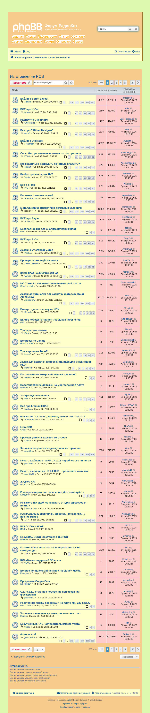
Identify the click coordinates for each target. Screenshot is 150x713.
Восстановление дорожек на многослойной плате (52, 384)
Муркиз (127, 591)
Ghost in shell (26, 286)
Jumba (27, 102)
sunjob (23, 539)
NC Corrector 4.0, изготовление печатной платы (50, 283)
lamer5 (27, 354)
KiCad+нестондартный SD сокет (40, 560)
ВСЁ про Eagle (29, 218)
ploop (27, 112)
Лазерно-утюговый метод (36, 249)
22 (93, 167)
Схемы (31, 36)
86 (89, 554)
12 (80, 267)
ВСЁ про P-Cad (29, 239)
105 (92, 454)
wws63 (27, 276)
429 (87, 102)
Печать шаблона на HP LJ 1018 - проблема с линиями (54, 471)
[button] (101, 82)
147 (76, 276)
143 (82, 253)
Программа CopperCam (35, 581)
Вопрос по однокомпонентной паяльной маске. (50, 570)
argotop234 (25, 584)
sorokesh (127, 569)
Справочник (33, 41)
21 (89, 167)
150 (92, 276)
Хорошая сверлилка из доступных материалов (50, 448)
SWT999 (24, 495)
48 (89, 188)
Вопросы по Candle (32, 340)
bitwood (28, 368)
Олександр (29, 123)
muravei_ (127, 384)
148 (82, 276)
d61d (22, 322)
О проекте (63, 41)
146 (71, 276)
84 (89, 113)
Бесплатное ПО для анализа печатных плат (48, 228)
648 (92, 211)
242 (76, 147)
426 (71, 102)
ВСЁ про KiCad (29, 109)
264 (82, 641)
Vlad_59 (127, 373)
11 (76, 267)
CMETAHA (127, 217)
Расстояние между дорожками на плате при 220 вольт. (55, 602)
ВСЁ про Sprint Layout (34, 98)
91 (89, 134)
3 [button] (116, 82)
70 (89, 123)
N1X (127, 129)
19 (80, 167)
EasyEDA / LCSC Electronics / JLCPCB (44, 536)
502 (71, 303)
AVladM (127, 141)
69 (85, 123)
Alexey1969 (127, 514)
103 (82, 454)
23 (93, 399)
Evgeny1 (127, 536)
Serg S (127, 238)
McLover (24, 387)
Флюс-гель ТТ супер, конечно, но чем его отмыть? (52, 416)
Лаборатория (47, 36)
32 (93, 157)
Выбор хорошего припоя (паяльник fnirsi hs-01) (50, 319)
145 (92, 253)
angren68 (127, 98)
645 (76, 211)
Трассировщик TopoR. (34, 351)
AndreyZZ (127, 249)
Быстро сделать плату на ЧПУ (39, 309)
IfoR (26, 553)
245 (92, 147)
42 (80, 178)
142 (76, 253)
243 (82, 147)
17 (80, 202)
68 (80, 123)
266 (92, 641)
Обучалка (78, 36)
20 (85, 167)
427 (76, 102)
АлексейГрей (127, 163)
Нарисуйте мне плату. (34, 119)
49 (93, 188)
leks (26, 398)
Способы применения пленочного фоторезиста (50, 153)
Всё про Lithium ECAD (34, 406)
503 (76, 303)
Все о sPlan (27, 184)
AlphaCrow (29, 300)
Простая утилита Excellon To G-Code (43, 437)
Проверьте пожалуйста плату (39, 260)
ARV (127, 108)
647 (87, 211)
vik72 (127, 547)
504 (82, 303)
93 (89, 222)
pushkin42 (29, 463)
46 (80, 188)
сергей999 (127, 195)
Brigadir (28, 312)
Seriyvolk (127, 362)
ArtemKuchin (30, 198)
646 (82, 211)
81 (76, 113)
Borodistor (127, 207)
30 (85, 157)
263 (76, 641)
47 (85, 188)
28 (76, 157)
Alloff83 (127, 184)
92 (93, 134)
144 (87, 253)
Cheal (23, 430)
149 (87, 276)
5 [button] (125, 82)
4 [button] (120, 82)
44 (89, 178)
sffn (127, 623)
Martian (28, 409)
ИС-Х (23, 529)
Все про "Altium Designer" (36, 130)
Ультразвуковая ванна (34, 395)
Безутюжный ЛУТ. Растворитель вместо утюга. (50, 623)
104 (87, 454)
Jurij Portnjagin (127, 119)
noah (22, 231)
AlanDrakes (127, 481)
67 (76, 123)
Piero (26, 333)
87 (93, 554)
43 (85, 178)
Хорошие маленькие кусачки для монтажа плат (50, 613)
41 (76, 178)
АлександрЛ (127, 152)
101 (71, 454)
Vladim (27, 177)
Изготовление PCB (27, 76)
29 (80, 157)
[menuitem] (26, 51)
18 (76, 167)
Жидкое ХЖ (27, 481)
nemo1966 (127, 350)
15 (93, 267)
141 (71, 253)
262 (71, 641)
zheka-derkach (31, 263)
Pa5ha (27, 253)
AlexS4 (127, 426)
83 (85, 113)
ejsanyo (127, 437)
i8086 (27, 156)
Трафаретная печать (33, 330)
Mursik (127, 308)
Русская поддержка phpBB (75, 703)
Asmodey (127, 272)
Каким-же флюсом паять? (37, 195)
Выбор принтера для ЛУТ (36, 174)
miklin (127, 295)
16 (76, 202)
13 (85, 267)
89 (80, 134)
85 (93, 113)
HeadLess (127, 460)
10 (93, 368)
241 (71, 147)
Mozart (27, 167)
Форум (78, 41)
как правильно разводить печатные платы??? (50, 163)
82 (80, 113)
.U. (25, 520)
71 (93, 123)
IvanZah (127, 260)
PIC (26, 188)
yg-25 (127, 394)
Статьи (64, 36)
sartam (127, 491)
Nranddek (127, 580)
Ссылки (17, 41)
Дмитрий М (30, 637)
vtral (127, 448)
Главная (18, 36)
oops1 (27, 133)
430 (92, 102)
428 (82, 102)
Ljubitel (27, 440)
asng (127, 228)
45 (93, 178)
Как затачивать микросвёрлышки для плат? (48, 374)
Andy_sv (24, 484)
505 (87, 303)
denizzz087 (25, 605)
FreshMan (29, 144)
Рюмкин (127, 173)
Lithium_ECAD (127, 405)
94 (93, 222)
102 (76, 454)
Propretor (24, 573)
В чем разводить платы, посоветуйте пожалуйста (52, 492)
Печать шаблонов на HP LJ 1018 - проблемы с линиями (55, 460)
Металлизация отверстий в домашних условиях (51, 207)
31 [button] (132, 82)
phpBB (68, 700)
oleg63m (28, 451)
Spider (27, 221)
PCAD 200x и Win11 (32, 526)
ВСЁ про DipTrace (31, 140)
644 (71, 211)
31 (89, 157)
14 (89, 267)
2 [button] (111, 82)
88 (76, 134)
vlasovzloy (127, 612)
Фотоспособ (28, 634)
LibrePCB (26, 427)
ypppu (27, 627)
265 (87, 641)
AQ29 (127, 602)
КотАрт (49, 41)
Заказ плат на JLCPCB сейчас (39, 272)
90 (85, 134)
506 (92, 303)
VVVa (27, 563)
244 (87, 147)
